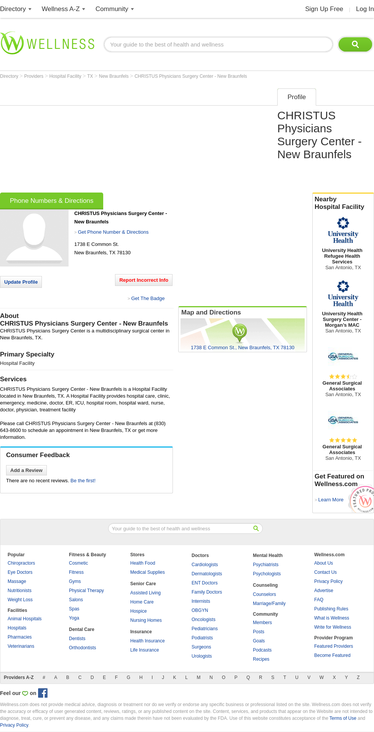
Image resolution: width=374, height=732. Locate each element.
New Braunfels (114, 76)
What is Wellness (331, 618)
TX (90, 76)
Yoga (74, 618)
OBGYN (200, 610)
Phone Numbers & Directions (51, 200)
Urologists (202, 656)
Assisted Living (145, 593)
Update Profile (21, 282)
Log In (365, 9)
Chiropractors (21, 563)
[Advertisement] (105, 138)
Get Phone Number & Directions (113, 232)
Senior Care (143, 583)
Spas (74, 609)
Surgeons (201, 647)
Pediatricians (205, 628)
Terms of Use (342, 718)
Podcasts (262, 650)
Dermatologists (207, 573)
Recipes (261, 659)
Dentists (77, 638)
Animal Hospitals (25, 618)
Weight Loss (20, 599)
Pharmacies (20, 637)
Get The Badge (148, 298)
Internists (201, 601)
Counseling (265, 585)
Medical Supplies (147, 572)
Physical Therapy (86, 590)
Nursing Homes (146, 620)
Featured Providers (333, 646)
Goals (259, 641)
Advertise (323, 590)
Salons (76, 599)
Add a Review (26, 470)
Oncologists (204, 619)
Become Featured (332, 655)
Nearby (343, 203)
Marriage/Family (269, 603)
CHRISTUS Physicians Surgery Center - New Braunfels (190, 76)
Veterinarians (21, 646)
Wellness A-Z (61, 9)
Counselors (264, 594)
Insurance (141, 631)
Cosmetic (78, 563)
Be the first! (83, 480)
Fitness (76, 572)
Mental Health (268, 555)
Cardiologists (205, 564)
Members (262, 622)
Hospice (138, 611)
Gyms (75, 581)
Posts (258, 631)
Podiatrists (202, 637)
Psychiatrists (265, 564)
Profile (297, 97)
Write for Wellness (332, 627)
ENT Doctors (204, 583)
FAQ (318, 599)
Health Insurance (147, 641)
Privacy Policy (328, 581)
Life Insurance (144, 650)
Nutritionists (20, 590)
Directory (13, 9)
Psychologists (267, 573)
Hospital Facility (66, 76)
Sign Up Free (324, 9)
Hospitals (17, 628)
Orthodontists (82, 647)
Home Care (141, 602)
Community (112, 9)
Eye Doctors (20, 572)
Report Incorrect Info (143, 280)
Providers (34, 76)
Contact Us (325, 572)
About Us (323, 563)
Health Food (142, 563)
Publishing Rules (331, 609)
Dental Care (81, 629)
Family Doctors (207, 592)
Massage (17, 581)
